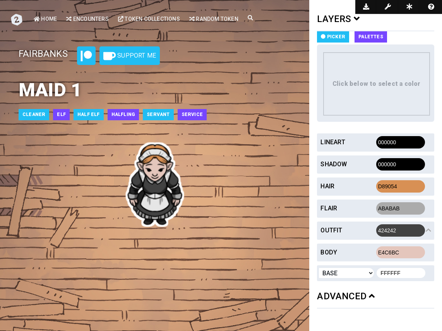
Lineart (332, 142)
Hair (327, 186)
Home (45, 19)
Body (328, 252)
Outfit (331, 230)
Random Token (213, 19)
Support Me (129, 56)
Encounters (87, 19)
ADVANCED (346, 296)
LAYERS (338, 19)
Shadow (333, 164)
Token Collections (149, 19)
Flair (328, 208)
